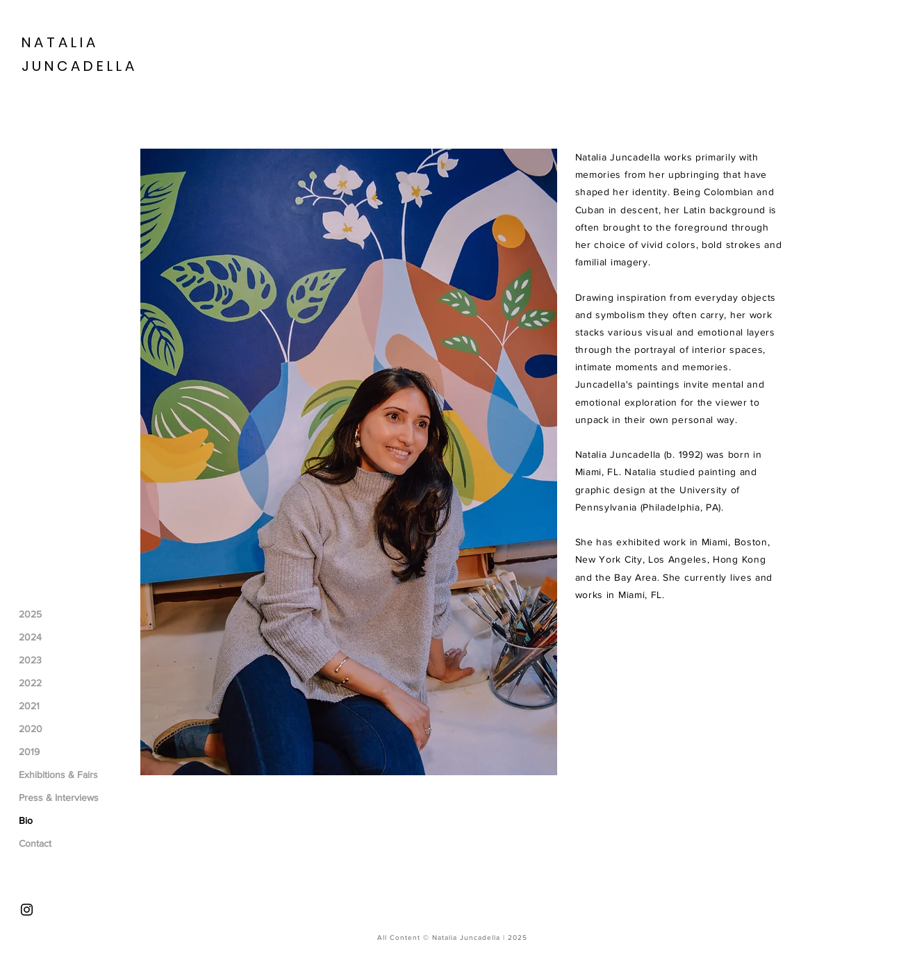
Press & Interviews (59, 797)
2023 (30, 659)
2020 (30, 728)
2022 (30, 682)
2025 (30, 614)
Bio (26, 820)
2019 (29, 751)
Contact (35, 843)
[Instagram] (27, 910)
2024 (30, 637)
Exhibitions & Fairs (58, 774)
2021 (29, 705)
